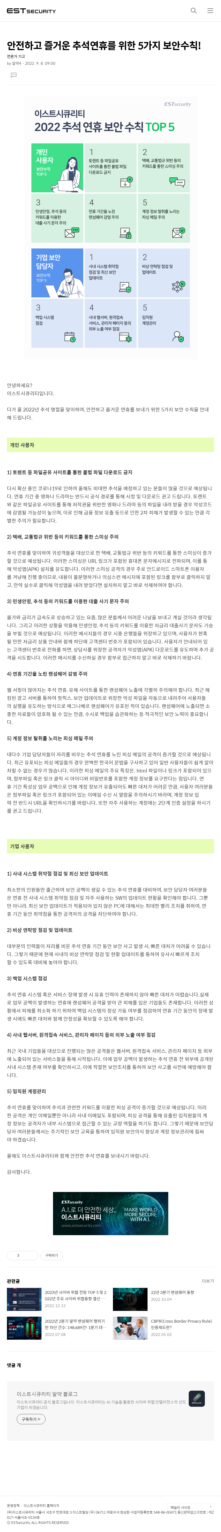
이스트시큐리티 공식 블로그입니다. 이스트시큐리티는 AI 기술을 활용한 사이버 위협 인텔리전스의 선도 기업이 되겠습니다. (101, 1404)
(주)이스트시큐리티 (21, 1512)
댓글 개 (14, 1365)
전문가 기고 (16, 56)
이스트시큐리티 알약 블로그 (47, 1394)
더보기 (208, 1280)
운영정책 (13, 1505)
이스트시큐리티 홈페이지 (41, 1505)
